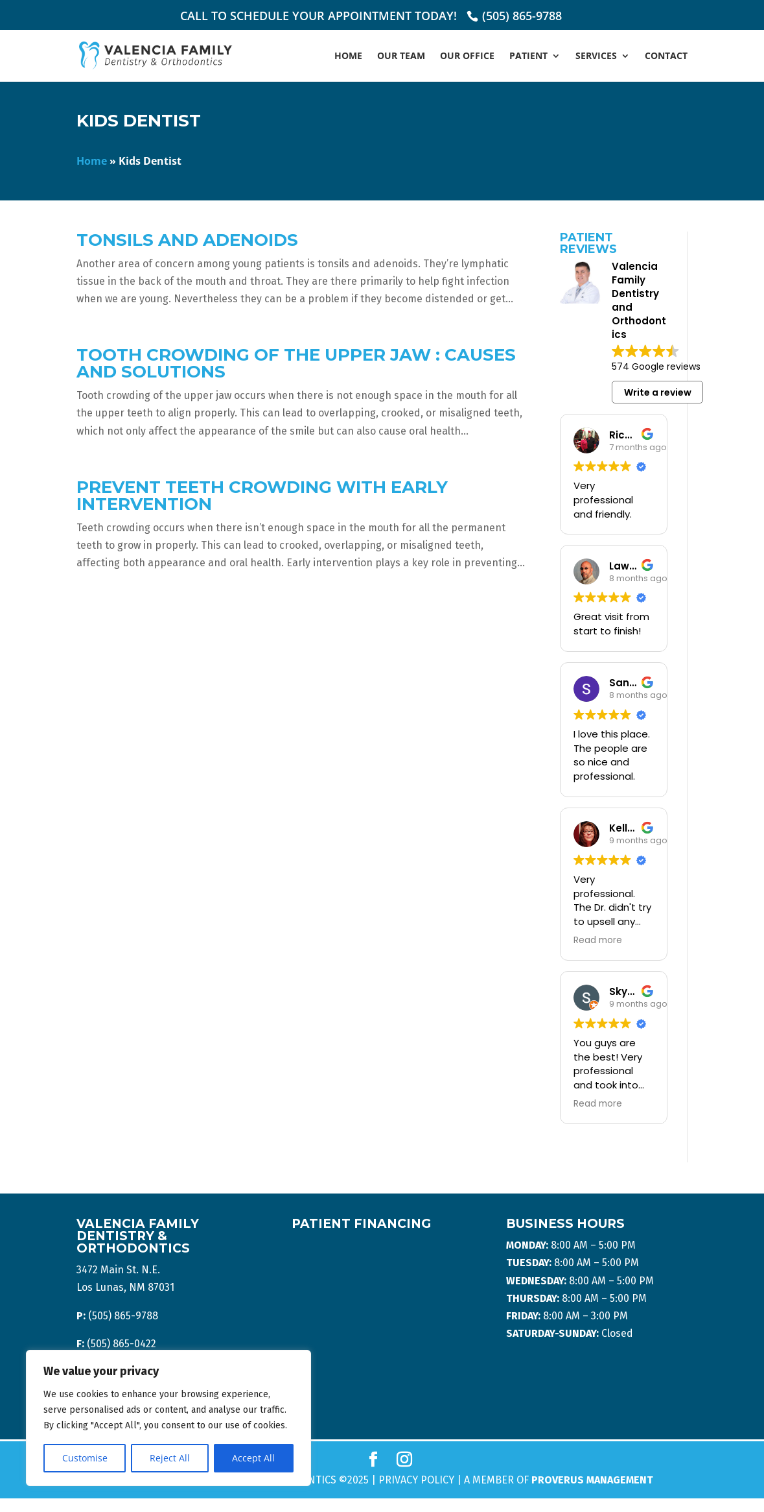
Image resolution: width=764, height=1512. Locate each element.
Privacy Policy (416, 1480)
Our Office (467, 56)
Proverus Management (592, 1480)
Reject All (170, 1458)
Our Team (401, 56)
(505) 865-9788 (522, 15)
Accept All (253, 1458)
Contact (666, 56)
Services (596, 56)
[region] (168, 1418)
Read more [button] (597, 940)
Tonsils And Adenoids (187, 240)
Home (348, 56)
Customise (85, 1458)
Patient (528, 56)
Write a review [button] (657, 392)
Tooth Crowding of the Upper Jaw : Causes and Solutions (296, 363)
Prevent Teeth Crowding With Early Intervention (262, 495)
